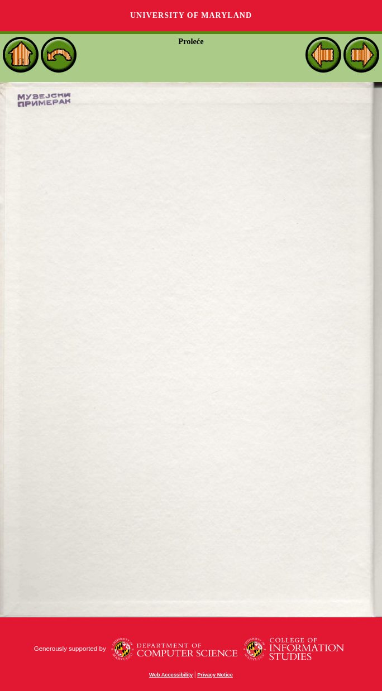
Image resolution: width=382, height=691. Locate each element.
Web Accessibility (171, 675)
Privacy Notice (215, 675)
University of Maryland (191, 15)
